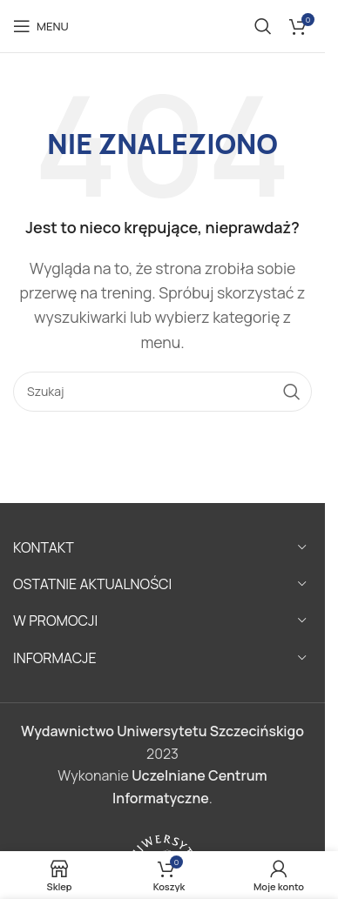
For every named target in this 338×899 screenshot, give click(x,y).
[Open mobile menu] (41, 26)
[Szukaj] (263, 26)
